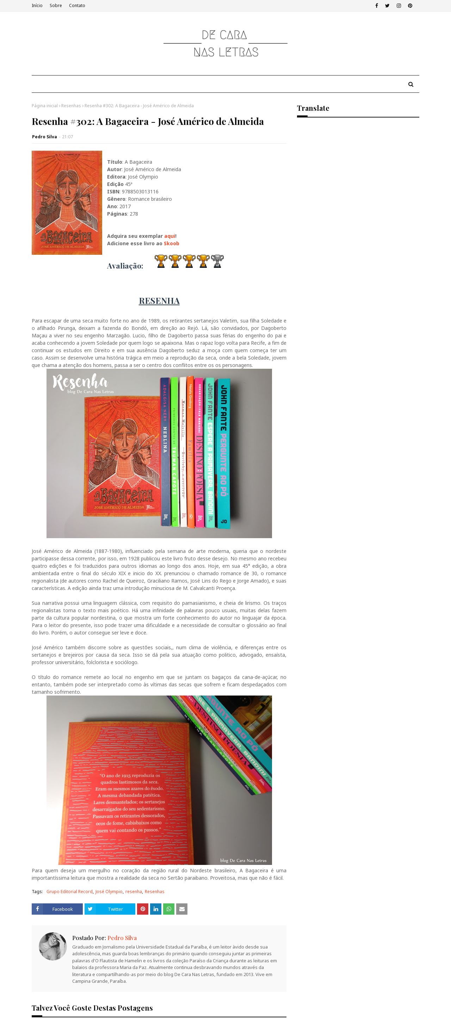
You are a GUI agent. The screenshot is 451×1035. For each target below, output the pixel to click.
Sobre (56, 5)
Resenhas (71, 106)
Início (37, 5)
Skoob (172, 243)
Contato (77, 5)
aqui (169, 236)
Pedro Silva (44, 137)
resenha (133, 892)
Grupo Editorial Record (70, 892)
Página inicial (45, 106)
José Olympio (109, 892)
